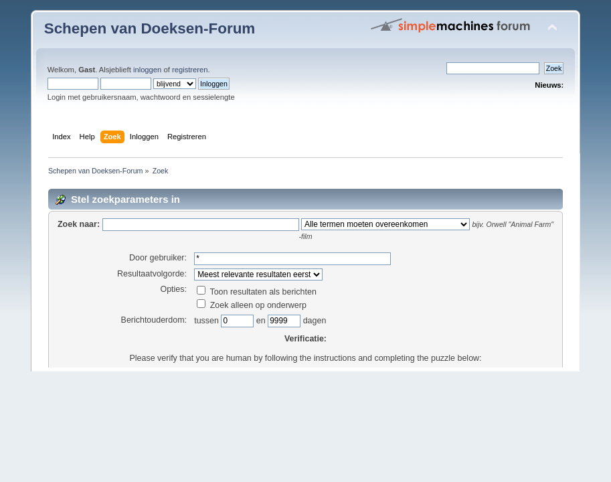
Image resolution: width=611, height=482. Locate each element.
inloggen (147, 70)
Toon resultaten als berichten (257, 292)
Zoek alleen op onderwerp (252, 305)
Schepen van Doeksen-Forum (150, 28)
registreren (190, 70)
